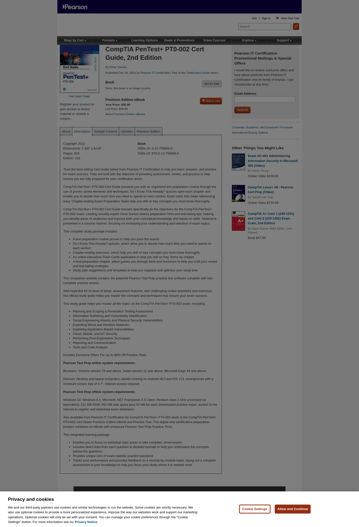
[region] (179, 509)
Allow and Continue (292, 509)
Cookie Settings (254, 509)
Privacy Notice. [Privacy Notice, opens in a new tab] (86, 522)
